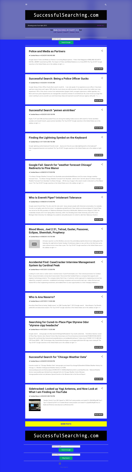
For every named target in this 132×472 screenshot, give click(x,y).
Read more (99, 69)
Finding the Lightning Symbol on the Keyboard (58, 137)
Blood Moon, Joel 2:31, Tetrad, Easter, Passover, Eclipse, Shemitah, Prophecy (59, 231)
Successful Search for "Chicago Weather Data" (58, 357)
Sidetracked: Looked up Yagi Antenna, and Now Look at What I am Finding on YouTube (63, 390)
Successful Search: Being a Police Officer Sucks (59, 78)
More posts (66, 424)
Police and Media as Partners (47, 51)
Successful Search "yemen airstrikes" (52, 110)
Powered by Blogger (66, 463)
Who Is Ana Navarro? (42, 297)
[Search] (106, 5)
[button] (102, 51)
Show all (100, 25)
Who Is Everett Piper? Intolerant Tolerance (55, 197)
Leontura (70, 467)
